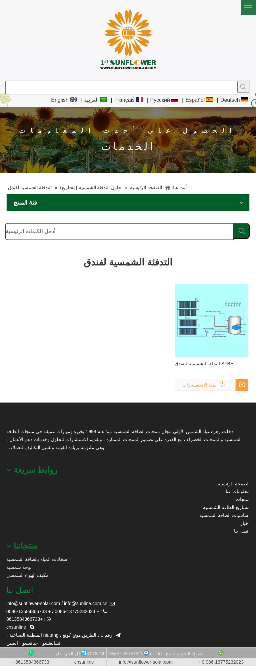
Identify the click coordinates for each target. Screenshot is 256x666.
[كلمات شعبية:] (243, 87)
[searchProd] (121, 87)
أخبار (245, 523)
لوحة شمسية (19, 567)
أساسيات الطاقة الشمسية (224, 515)
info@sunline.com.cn (85, 603)
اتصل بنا (242, 531)
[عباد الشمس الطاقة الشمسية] (14, 419)
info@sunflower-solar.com (33, 603)
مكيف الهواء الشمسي (27, 575)
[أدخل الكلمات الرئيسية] (119, 231)
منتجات (243, 499)
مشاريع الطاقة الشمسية (226, 507)
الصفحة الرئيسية (234, 483)
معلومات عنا (238, 491)
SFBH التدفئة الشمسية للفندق (204, 363)
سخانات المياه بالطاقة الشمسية (36, 559)
